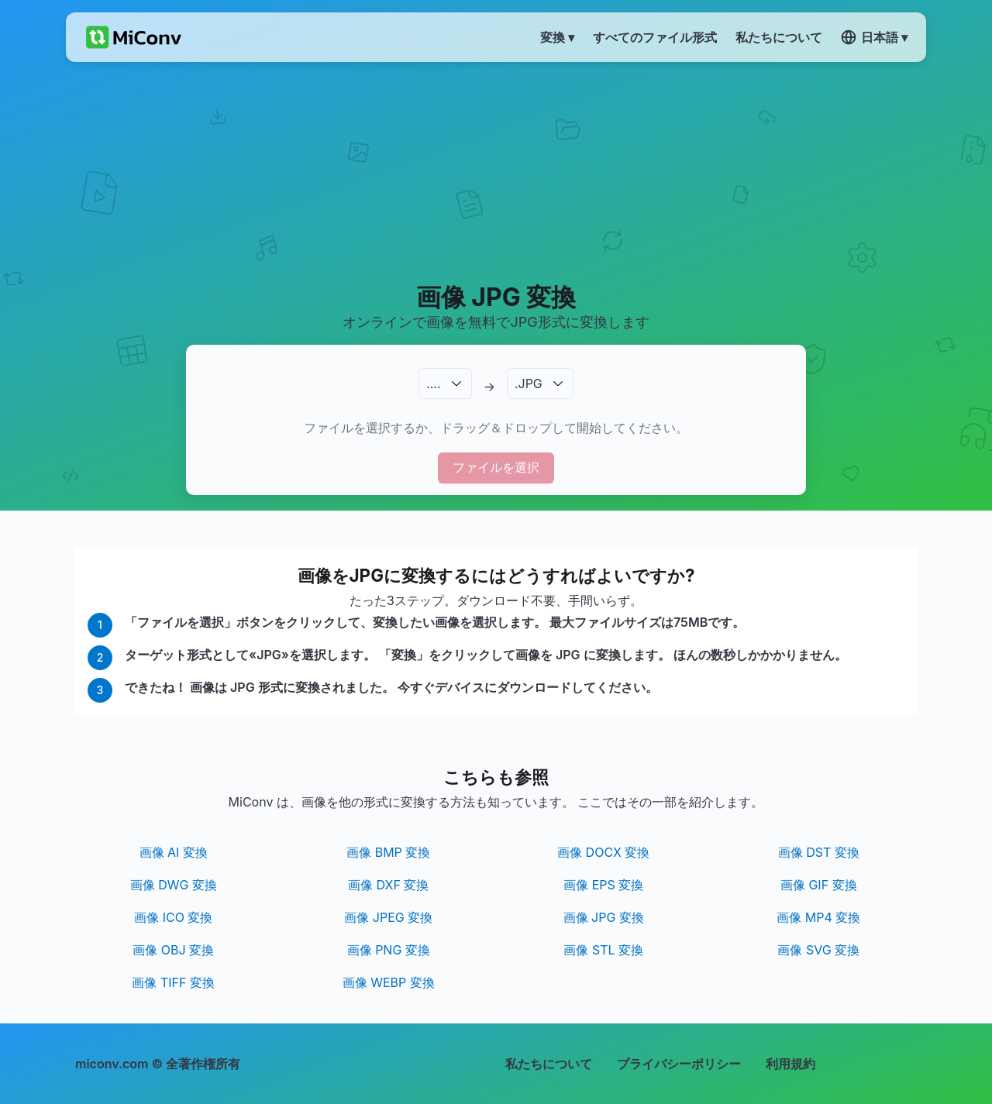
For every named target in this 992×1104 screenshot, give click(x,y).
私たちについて (548, 1064)
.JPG (528, 383)
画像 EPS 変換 (603, 884)
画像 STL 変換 (603, 950)
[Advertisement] (496, 171)
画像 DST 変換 (818, 852)
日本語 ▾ (874, 37)
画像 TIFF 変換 (173, 982)
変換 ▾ (557, 37)
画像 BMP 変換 (388, 852)
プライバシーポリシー (679, 1064)
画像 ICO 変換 (173, 917)
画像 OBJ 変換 (173, 950)
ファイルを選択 (496, 467)
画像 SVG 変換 (818, 950)
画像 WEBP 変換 (389, 982)
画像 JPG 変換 (603, 917)
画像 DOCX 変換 (603, 852)
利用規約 (790, 1064)
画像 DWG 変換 (173, 884)
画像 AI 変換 (174, 852)
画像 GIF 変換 (818, 884)
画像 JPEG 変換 (388, 917)
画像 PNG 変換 (388, 950)
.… (433, 383)
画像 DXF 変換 (388, 884)
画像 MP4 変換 (818, 917)
